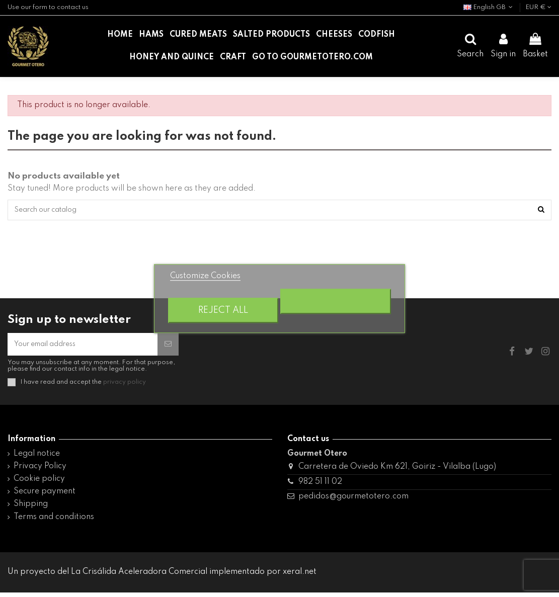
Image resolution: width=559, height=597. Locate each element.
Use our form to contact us (48, 7)
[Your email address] (82, 347)
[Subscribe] (168, 347)
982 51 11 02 (320, 486)
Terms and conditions (54, 522)
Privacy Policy (40, 471)
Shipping (31, 509)
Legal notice (37, 458)
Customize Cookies (205, 276)
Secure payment (44, 496)
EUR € (538, 7)
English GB (489, 7)
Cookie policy (39, 483)
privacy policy (124, 386)
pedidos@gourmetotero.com (353, 501)
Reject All (223, 310)
